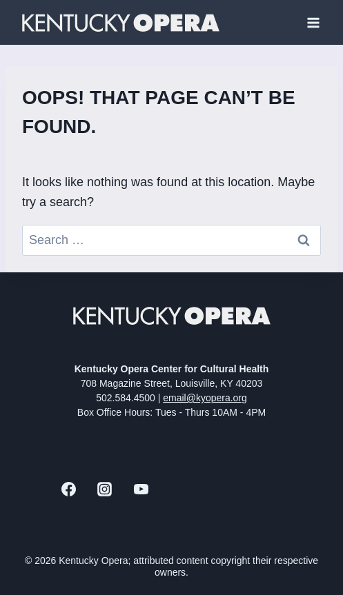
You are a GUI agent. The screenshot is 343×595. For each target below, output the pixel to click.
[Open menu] (313, 22)
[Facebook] (68, 489)
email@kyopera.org (205, 397)
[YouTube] (140, 489)
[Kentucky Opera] (120, 22)
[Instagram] (104, 489)
